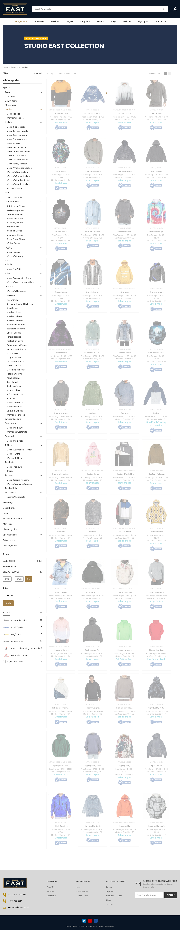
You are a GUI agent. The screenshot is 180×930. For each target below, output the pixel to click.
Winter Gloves (13, 243)
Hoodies (8, 109)
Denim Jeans (11, 101)
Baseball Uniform (14, 316)
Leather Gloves (12, 201)
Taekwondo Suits (15, 402)
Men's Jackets (13, 143)
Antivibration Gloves (16, 206)
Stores (100, 21)
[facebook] (96, 921)
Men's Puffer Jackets (16, 155)
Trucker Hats (11, 488)
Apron (7, 92)
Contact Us (160, 21)
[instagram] (90, 921)
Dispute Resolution (114, 895)
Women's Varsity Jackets (18, 184)
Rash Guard (12, 382)
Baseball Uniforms (15, 320)
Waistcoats (10, 492)
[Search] (100, 9)
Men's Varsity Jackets (17, 163)
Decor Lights (9, 508)
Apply (8, 603)
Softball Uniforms (15, 394)
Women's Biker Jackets (17, 172)
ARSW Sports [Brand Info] (13, 627)
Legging (8, 247)
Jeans (7, 192)
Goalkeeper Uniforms (16, 345)
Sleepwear (10, 286)
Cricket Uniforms (14, 333)
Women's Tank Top (16, 415)
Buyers (70, 21)
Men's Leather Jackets (17, 147)
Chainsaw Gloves (15, 214)
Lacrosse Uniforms (15, 361)
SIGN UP (171, 895)
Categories (19, 21)
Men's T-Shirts (13, 454)
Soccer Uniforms (14, 390)
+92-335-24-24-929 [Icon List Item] (14, 895)
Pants (7, 260)
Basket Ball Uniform (15, 324)
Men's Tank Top (14, 365)
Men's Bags (8, 524)
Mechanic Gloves (15, 235)
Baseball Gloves (14, 312)
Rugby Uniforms (14, 386)
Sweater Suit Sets (13, 419)
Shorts (10, 471)
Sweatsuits (10, 436)
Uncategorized (10, 545)
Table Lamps (9, 540)
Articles (127, 21)
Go (28, 579)
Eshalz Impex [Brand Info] (13, 641)
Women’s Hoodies (15, 118)
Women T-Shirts (14, 458)
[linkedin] (84, 921)
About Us (39, 21)
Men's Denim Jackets (17, 135)
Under (9, 561)
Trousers (9, 475)
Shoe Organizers (10, 529)
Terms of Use (82, 895)
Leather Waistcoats (16, 497)
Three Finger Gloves (16, 239)
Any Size (22, 595)
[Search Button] (164, 9)
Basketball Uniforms (16, 328)
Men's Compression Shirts (19, 278)
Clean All (38, 73)
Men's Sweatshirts (15, 428)
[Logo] (15, 9)
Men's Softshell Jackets (17, 159)
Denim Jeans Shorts (16, 197)
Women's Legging (15, 256)
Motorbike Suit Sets (15, 370)
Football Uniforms (15, 341)
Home (6, 67)
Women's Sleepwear (16, 291)
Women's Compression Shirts (20, 282)
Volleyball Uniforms (15, 411)
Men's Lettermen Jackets (18, 151)
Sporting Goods (10, 535)
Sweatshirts (10, 423)
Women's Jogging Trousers (19, 484)
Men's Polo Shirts (14, 269)
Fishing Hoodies (14, 337)
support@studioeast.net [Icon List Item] (16, 907)
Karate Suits (12, 353)
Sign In (79, 887)
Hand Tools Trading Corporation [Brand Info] (22, 648)
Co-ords (11, 96)
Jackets (8, 122)
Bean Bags (8, 502)
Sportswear (10, 295)
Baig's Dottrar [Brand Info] (13, 634)
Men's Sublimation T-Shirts (19, 449)
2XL (22, 598)
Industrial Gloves (14, 231)
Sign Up (141, 21)
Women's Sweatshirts (17, 432)
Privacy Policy (82, 891)
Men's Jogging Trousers (18, 480)
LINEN (5, 513)
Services (55, 21)
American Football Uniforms (20, 304)
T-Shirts (8, 445)
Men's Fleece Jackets (17, 139)
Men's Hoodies (13, 114)
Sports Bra (11, 398)
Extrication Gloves (15, 218)
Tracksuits (9, 462)
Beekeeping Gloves (15, 210)
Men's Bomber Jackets (17, 131)
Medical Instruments (12, 518)
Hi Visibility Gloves (15, 222)
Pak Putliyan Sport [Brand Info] (15, 655)
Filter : (6, 73)
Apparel (14, 67)
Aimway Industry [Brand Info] (15, 620)
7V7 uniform (12, 300)
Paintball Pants (13, 378)
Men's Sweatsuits (15, 441)
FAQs (113, 21)
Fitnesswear (10, 105)
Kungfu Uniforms (14, 357)
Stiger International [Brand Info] (15, 661)
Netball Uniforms (14, 374)
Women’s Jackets (15, 188)
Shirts (7, 273)
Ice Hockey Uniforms (16, 349)
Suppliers (85, 21)
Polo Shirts (9, 264)
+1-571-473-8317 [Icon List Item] (12, 901)
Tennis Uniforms (14, 406)
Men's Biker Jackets (16, 127)
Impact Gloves (13, 226)
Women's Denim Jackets (18, 176)
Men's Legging (13, 252)
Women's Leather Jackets (19, 180)
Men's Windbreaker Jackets (19, 168)
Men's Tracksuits (14, 467)
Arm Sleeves (12, 308)
